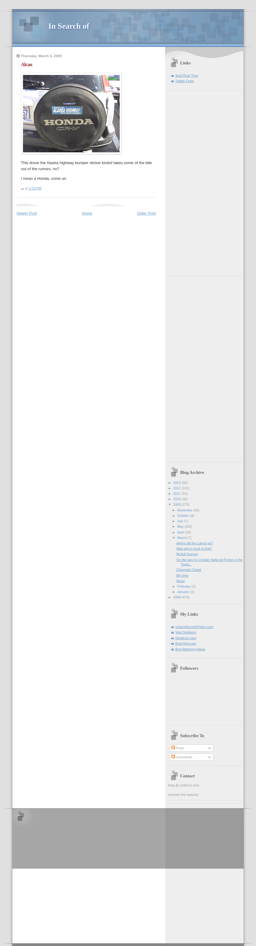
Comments (181, 757)
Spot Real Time (186, 75)
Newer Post (27, 213)
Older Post (146, 213)
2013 (177, 482)
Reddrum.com (185, 638)
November (185, 510)
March (182, 537)
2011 (177, 493)
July (180, 521)
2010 (177, 499)
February (184, 586)
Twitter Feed (184, 81)
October (183, 515)
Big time (183, 575)
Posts (177, 748)
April (181, 532)
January (183, 592)
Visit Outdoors (185, 632)
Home (87, 213)
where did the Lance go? (195, 543)
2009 (177, 504)
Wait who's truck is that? (194, 548)
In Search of (68, 26)
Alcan (26, 64)
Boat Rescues (185, 643)
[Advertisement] (186, 181)
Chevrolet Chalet (189, 570)
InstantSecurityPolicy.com (194, 627)
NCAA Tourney (187, 554)
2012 (177, 488)
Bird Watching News (190, 649)
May (180, 526)
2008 (177, 597)
